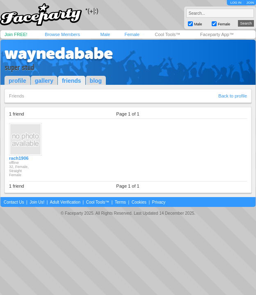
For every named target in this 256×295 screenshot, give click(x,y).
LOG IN (235, 3)
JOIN (250, 3)
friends (71, 80)
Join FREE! (16, 34)
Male (105, 34)
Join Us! (37, 202)
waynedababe (59, 53)
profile (17, 80)
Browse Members (62, 34)
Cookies (139, 202)
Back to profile (232, 95)
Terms (120, 202)
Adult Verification (65, 202)
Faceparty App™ (217, 34)
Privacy (159, 202)
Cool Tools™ (167, 34)
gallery (44, 80)
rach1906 (19, 158)
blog (96, 80)
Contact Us (14, 202)
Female (131, 34)
